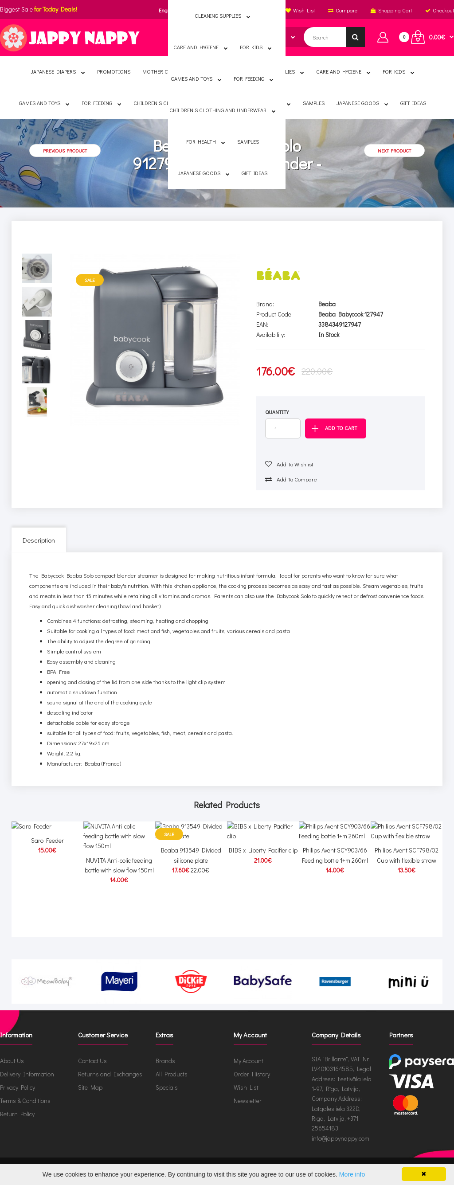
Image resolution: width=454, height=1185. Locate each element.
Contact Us (92, 1060)
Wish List (246, 1087)
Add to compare (291, 479)
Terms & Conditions (25, 1100)
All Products (172, 1074)
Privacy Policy (17, 1087)
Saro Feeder (47, 902)
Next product (394, 150)
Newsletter (248, 1100)
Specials (167, 1087)
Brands (165, 1060)
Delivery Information (27, 1074)
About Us (12, 1060)
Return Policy (17, 1114)
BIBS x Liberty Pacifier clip (263, 902)
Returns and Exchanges (110, 1074)
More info (352, 1174)
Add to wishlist (289, 464)
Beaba (327, 304)
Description (39, 540)
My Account (248, 1060)
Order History (252, 1074)
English (167, 10)
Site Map (90, 1087)
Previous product (65, 150)
